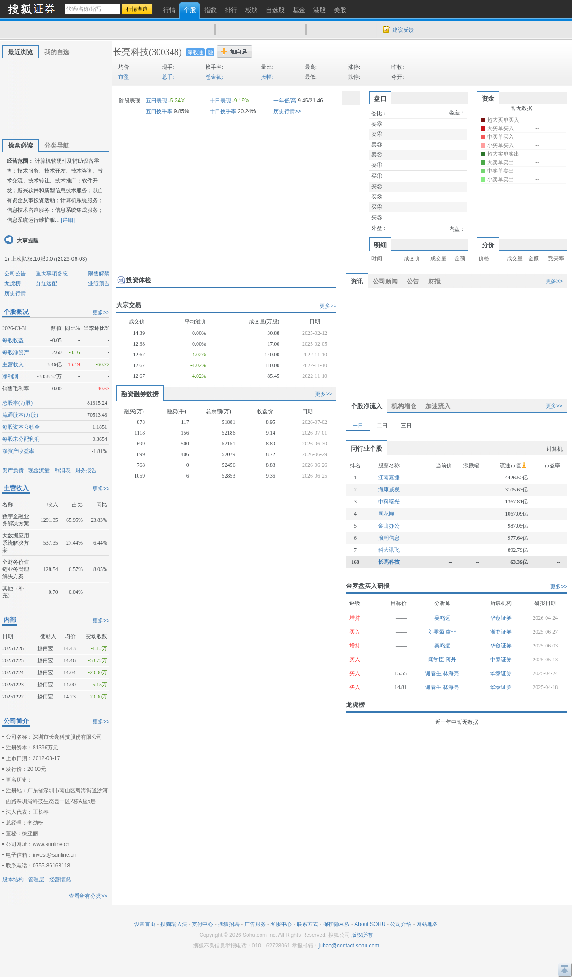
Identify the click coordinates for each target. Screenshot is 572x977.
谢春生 (434, 673)
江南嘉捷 (389, 477)
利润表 (63, 470)
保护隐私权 (336, 924)
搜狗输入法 (173, 924)
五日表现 (156, 100)
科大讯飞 (389, 550)
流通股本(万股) (20, 415)
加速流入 (437, 406)
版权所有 (362, 935)
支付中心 (202, 924)
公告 (413, 281)
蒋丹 (451, 659)
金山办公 (389, 526)
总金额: (214, 77)
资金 (488, 98)
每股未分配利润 (21, 439)
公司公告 (15, 274)
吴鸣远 (442, 618)
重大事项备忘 (52, 274)
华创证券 (501, 618)
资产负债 (13, 470)
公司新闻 (385, 281)
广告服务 (255, 924)
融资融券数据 (140, 394)
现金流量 (39, 470)
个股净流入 (366, 406)
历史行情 (15, 293)
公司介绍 (401, 924)
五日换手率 (159, 111)
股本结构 (13, 879)
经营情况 (60, 879)
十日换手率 (223, 111)
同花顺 (386, 514)
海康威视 (389, 489)
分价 (488, 245)
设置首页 (145, 924)
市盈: (124, 77)
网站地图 (427, 924)
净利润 (10, 376)
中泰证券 (501, 659)
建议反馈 (403, 30)
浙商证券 (501, 632)
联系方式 (307, 924)
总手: (168, 77)
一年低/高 (284, 100)
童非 (451, 632)
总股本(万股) (17, 403)
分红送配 (46, 283)
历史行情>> (287, 111)
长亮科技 (131, 52)
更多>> (101, 312)
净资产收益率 (18, 451)
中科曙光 (389, 502)
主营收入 (13, 364)
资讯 (357, 281)
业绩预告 (98, 283)
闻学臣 (437, 659)
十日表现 (220, 100)
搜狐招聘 (229, 924)
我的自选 (56, 51)
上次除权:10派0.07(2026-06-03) (49, 259)
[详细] (68, 220)
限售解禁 (98, 274)
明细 (380, 245)
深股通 (195, 52)
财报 (434, 281)
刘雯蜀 (437, 632)
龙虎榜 (12, 283)
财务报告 (86, 470)
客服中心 (281, 924)
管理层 (36, 879)
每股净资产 (15, 352)
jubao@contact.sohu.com (349, 946)
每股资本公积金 (21, 427)
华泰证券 (501, 673)
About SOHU (369, 924)
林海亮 (451, 673)
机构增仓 (403, 406)
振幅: (267, 77)
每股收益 (13, 340)
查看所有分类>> (88, 896)
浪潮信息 (389, 538)
